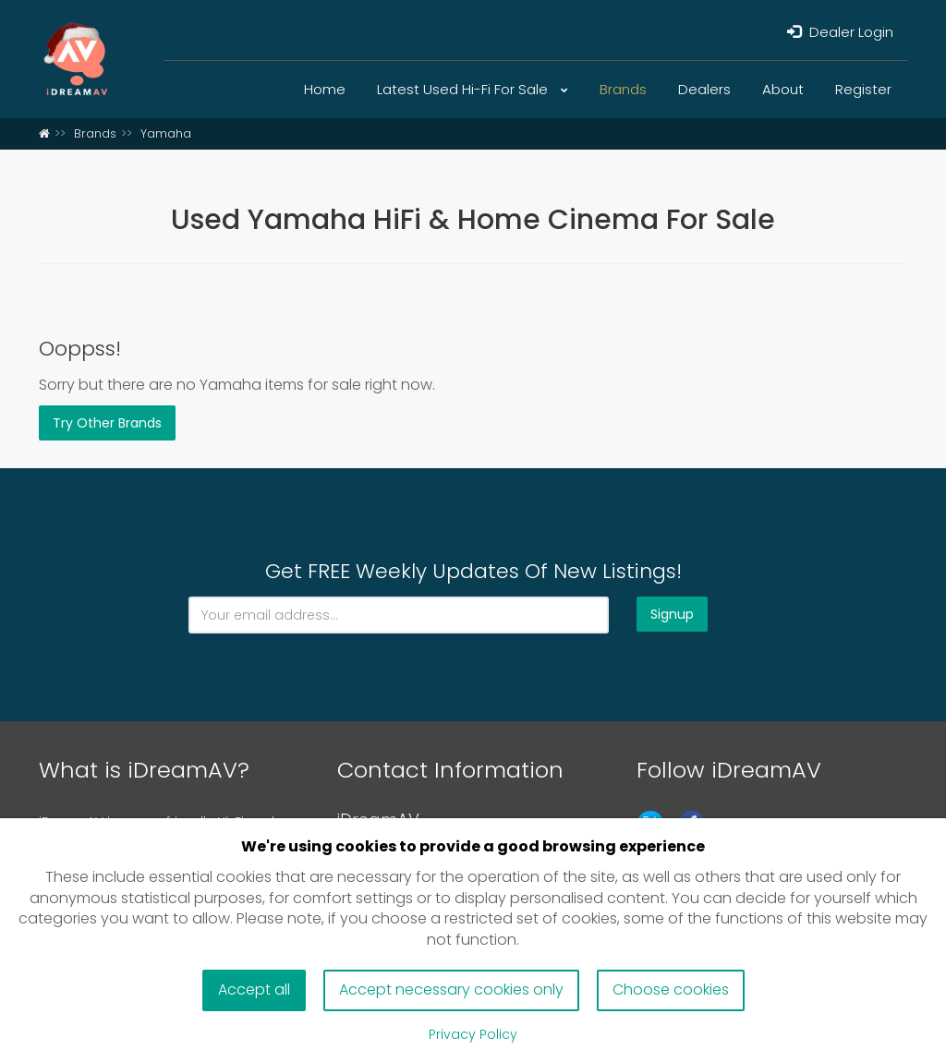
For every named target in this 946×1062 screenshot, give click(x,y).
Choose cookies (670, 989)
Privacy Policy (473, 1034)
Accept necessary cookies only (451, 989)
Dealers (704, 89)
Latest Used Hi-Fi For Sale (472, 89)
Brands (623, 89)
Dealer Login (840, 32)
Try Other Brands (107, 423)
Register (863, 89)
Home (325, 89)
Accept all (254, 989)
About (783, 89)
